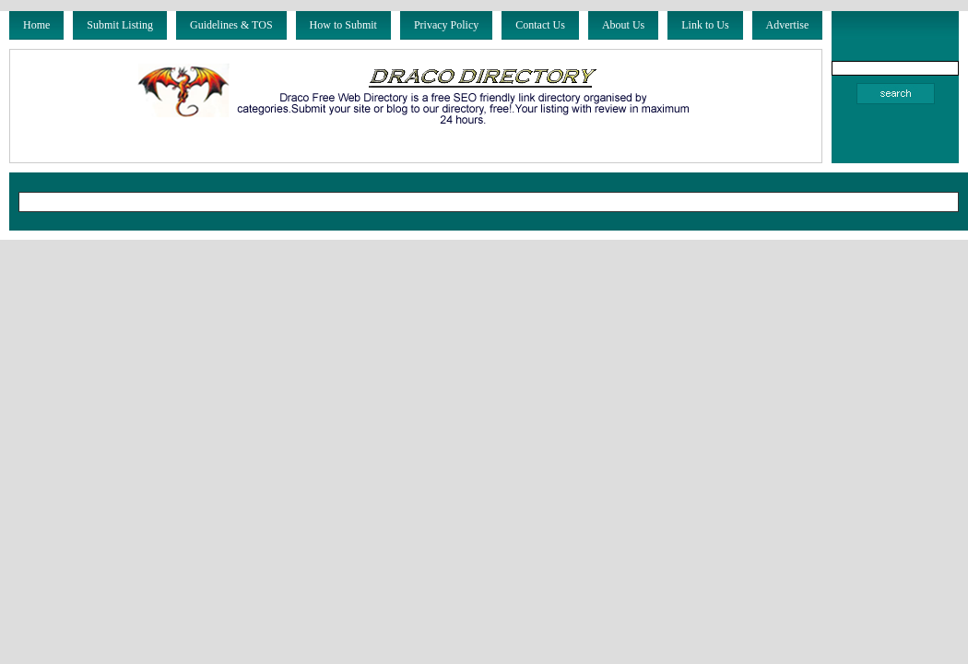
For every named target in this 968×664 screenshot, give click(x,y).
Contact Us (540, 24)
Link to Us (704, 24)
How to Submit (343, 24)
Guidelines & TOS (231, 24)
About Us (623, 24)
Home (36, 24)
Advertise (787, 24)
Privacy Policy (446, 24)
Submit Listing (120, 24)
